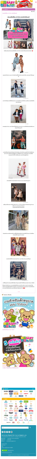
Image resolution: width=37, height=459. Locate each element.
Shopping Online (4, 443)
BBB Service (3, 445)
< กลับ (18, 291)
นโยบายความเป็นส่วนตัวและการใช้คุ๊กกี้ (7, 447)
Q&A (2, 446)
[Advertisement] (18, 380)
